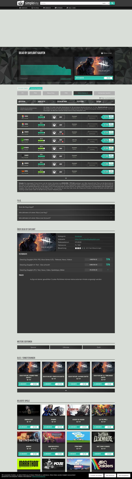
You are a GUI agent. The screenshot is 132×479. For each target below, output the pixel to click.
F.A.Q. (55, 468)
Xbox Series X (83, 56)
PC (23, 56)
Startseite (23, 8)
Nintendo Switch (104, 56)
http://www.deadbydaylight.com (87, 202)
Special (33, 310)
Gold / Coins (71, 8)
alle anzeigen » (66, 449)
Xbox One (50, 56)
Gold (98, 310)
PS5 (66, 56)
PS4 (35, 56)
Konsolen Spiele (23, 51)
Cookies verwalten (96, 475)
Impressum (24, 468)
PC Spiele (35, 8)
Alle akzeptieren (124, 475)
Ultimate (66, 310)
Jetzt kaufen (94, 41)
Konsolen (47, 8)
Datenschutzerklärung (38, 476)
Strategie (78, 199)
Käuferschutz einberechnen (27, 71)
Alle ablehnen (110, 475)
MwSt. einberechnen (25, 72)
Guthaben (58, 8)
